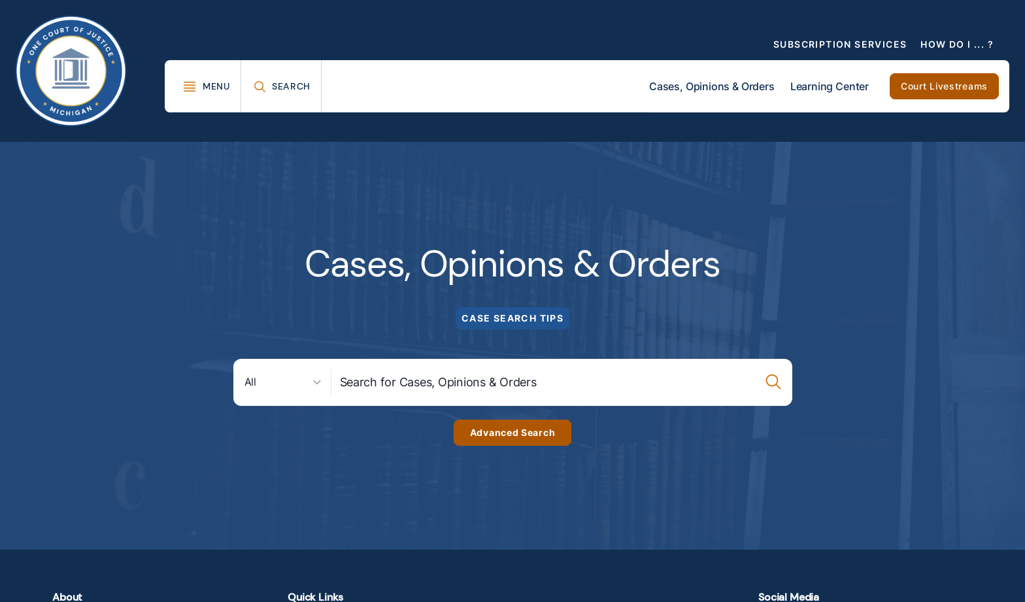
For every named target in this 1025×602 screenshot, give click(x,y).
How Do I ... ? (957, 44)
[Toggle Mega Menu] (206, 86)
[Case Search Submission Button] (774, 382)
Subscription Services (840, 44)
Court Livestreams (944, 86)
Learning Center (829, 86)
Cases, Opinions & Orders (712, 86)
